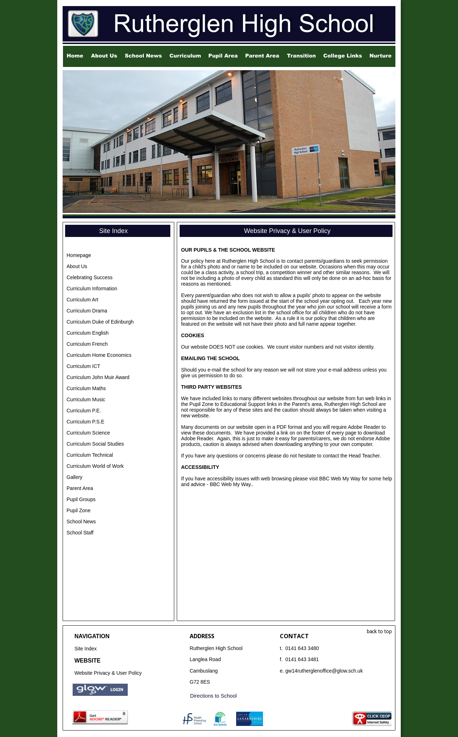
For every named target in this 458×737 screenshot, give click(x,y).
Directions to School (213, 696)
